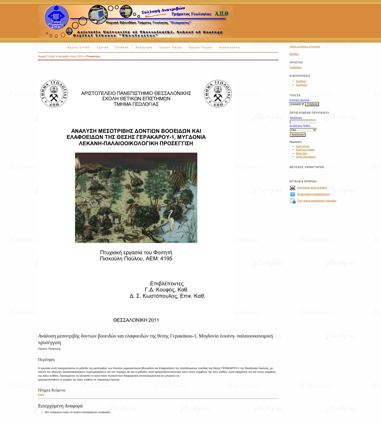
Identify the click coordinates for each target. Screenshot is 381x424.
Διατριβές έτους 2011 (71, 56)
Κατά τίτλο (301, 153)
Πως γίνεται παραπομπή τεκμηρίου (317, 200)
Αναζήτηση (144, 47)
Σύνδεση (122, 47)
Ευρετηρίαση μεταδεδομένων (313, 194)
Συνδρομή (301, 85)
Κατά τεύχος (303, 146)
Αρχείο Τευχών (200, 47)
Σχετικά (103, 47)
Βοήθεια (294, 54)
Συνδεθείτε (296, 67)
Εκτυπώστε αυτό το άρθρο (312, 187)
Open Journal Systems (305, 46)
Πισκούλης (93, 56)
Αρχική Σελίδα (79, 47)
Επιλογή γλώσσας (300, 100)
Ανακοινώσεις (230, 47)
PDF (41, 394)
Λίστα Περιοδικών (306, 156)
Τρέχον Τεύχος (170, 47)
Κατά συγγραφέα (305, 149)
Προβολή (301, 81)
